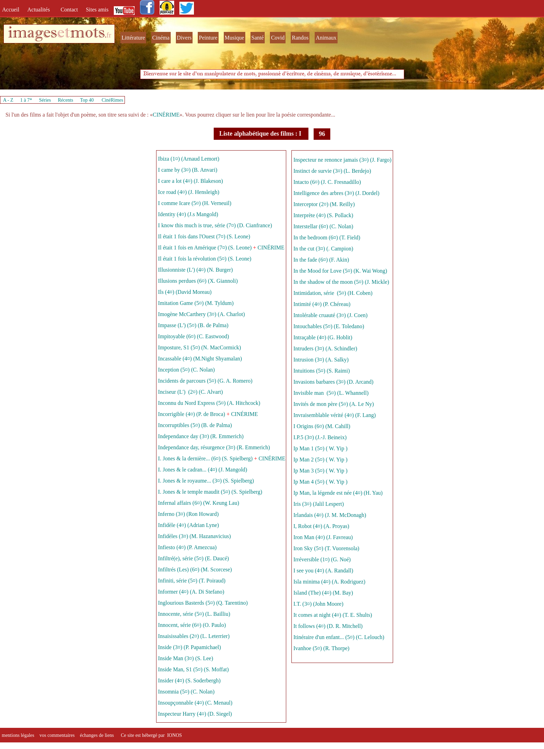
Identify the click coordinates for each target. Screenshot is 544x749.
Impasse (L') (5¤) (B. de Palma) (193, 325)
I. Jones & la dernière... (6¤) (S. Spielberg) (205, 458)
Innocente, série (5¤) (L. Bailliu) (195, 614)
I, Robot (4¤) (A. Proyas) (322, 526)
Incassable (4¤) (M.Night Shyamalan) (201, 358)
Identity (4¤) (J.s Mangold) (188, 214)
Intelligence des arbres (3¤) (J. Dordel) (337, 193)
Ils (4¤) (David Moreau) (185, 292)
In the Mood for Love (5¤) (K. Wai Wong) (340, 271)
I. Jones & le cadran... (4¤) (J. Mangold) (202, 470)
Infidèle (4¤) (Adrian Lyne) (188, 525)
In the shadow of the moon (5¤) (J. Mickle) (341, 282)
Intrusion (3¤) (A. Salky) (321, 360)
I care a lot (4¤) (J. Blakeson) (190, 181)
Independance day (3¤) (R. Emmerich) (201, 436)
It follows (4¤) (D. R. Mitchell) (328, 626)
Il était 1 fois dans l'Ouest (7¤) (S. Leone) (204, 236)
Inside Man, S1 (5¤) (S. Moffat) (193, 669)
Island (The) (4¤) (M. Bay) (323, 593)
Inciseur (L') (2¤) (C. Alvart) (190, 392)
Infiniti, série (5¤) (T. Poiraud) (192, 581)
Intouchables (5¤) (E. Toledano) (329, 326)
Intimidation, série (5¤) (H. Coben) (333, 293)
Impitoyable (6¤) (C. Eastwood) (193, 336)
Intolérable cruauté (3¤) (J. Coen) (331, 315)
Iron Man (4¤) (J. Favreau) (323, 537)
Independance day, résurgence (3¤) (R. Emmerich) (214, 447)
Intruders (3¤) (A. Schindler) (325, 348)
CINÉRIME (166, 115)
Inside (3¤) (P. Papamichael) (190, 647)
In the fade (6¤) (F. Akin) (321, 260)
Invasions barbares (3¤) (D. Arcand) (334, 382)
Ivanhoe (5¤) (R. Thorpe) (321, 648)
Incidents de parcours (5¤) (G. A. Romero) (205, 381)
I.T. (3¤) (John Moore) (318, 604)
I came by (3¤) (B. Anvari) (188, 170)
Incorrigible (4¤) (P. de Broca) (191, 414)
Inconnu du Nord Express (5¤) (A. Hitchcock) (209, 403)
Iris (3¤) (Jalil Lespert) (319, 504)
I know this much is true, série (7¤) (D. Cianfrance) (215, 225)
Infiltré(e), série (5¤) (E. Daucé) (193, 558)
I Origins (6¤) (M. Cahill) (322, 426)
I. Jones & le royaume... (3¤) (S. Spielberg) (206, 481)
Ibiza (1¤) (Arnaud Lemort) (188, 159)
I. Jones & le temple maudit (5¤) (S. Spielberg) (210, 492)
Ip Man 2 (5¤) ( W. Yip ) (321, 459)
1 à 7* (26, 100)
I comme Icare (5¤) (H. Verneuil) (194, 203)
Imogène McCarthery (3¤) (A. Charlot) (202, 314)
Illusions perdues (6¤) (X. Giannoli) (198, 281)
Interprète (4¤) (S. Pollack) (323, 215)
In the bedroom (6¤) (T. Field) (327, 237)
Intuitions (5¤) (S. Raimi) (322, 371)
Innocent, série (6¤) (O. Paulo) (192, 625)
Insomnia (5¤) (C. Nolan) (186, 692)
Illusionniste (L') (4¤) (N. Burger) (195, 270)
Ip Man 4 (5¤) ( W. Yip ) (321, 482)
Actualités (40, 9)
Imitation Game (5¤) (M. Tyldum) (196, 303)
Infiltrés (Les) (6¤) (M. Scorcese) (195, 569)
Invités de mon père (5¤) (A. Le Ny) (334, 404)
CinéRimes (112, 100)
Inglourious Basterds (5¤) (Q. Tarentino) (203, 603)
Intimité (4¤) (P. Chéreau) (322, 304)
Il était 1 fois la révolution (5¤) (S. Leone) (205, 259)
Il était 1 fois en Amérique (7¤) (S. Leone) (205, 247)
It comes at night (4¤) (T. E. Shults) (333, 615)
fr (109, 35)
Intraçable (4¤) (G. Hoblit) (323, 337)
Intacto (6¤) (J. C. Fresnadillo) (328, 182)
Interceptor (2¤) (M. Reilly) (324, 204)
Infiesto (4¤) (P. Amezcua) (187, 547)
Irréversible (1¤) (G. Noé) (322, 559)
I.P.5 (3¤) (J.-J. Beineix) (320, 437)
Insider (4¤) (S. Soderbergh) (189, 680)
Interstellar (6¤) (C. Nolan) (323, 226)
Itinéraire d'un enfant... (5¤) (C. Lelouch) (339, 637)
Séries (45, 100)
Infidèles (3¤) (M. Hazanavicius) (194, 536)
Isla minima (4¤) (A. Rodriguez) (330, 582)
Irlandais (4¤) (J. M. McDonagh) (330, 515)
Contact (70, 9)
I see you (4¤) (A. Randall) (323, 570)
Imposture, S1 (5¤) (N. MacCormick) (199, 347)
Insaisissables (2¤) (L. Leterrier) (194, 636)
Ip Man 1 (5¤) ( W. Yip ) (321, 448)
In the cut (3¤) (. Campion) (323, 249)
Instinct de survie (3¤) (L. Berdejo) (332, 171)
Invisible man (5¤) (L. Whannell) (331, 393)
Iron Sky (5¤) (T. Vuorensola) (326, 548)
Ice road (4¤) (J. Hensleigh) (188, 192)
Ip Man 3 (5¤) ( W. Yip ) (321, 471)
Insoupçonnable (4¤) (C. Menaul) (195, 703)
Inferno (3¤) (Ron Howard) (188, 514)
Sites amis (97, 9)
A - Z (8, 100)
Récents (65, 100)
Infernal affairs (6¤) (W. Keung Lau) (198, 503)
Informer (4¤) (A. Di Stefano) (191, 592)
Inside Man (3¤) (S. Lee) (185, 658)
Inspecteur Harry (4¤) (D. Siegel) (195, 714)
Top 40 (87, 100)
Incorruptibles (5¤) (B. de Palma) (195, 425)
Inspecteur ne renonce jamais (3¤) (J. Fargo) (343, 160)
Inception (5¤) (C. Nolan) (187, 370)
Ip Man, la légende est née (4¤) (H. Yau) (338, 493)
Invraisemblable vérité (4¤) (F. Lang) (335, 415)
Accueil (12, 9)
